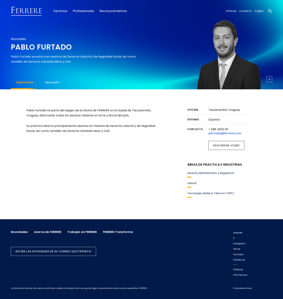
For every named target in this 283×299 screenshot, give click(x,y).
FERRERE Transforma (118, 232)
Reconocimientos (113, 11)
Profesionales (83, 11)
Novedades (19, 232)
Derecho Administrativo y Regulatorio (210, 173)
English (259, 11)
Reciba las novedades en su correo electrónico (53, 251)
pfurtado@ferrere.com (224, 133)
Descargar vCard (226, 145)
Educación (52, 82)
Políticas (238, 269)
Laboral (191, 183)
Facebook (239, 259)
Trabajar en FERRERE (82, 232)
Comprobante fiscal (242, 288)
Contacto (245, 11)
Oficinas (231, 11)
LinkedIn (238, 232)
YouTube (238, 254)
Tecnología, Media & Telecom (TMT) (210, 193)
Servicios (60, 11)
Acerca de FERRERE (47, 232)
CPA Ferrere (240, 275)
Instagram (239, 243)
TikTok (236, 249)
